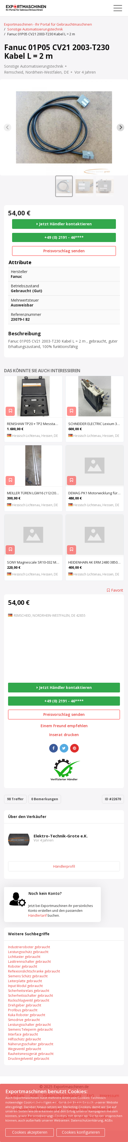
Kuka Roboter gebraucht (26, 1015)
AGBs (108, 1120)
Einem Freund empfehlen (64, 725)
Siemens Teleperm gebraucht (30, 1029)
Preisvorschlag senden (64, 250)
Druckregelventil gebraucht (28, 1058)
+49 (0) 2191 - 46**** (64, 237)
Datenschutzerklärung (87, 1120)
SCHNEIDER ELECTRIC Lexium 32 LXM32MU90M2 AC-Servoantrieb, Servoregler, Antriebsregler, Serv (96, 424)
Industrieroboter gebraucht (29, 947)
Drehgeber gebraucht (24, 1005)
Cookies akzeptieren (29, 1132)
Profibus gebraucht (22, 1010)
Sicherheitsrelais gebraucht (28, 990)
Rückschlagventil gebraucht (28, 1000)
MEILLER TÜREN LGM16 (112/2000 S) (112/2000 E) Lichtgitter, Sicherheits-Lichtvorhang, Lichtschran (34, 493)
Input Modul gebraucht (25, 986)
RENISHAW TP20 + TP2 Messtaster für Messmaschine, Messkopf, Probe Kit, (34, 424)
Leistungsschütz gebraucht (28, 952)
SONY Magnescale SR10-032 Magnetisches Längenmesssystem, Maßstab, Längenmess (34, 562)
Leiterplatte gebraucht (25, 981)
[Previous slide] (7, 127)
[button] (64, 186)
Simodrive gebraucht (24, 1019)
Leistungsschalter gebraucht (29, 1024)
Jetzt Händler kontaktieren (64, 223)
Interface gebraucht (23, 1034)
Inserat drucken (64, 734)
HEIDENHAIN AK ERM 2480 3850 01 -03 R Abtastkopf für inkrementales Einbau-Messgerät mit (96, 562)
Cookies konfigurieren (81, 1132)
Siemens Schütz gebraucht (28, 976)
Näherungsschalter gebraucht (30, 1044)
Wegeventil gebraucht (24, 1049)
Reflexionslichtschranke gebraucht (34, 971)
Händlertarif (37, 915)
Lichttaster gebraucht (24, 956)
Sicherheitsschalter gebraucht (30, 995)
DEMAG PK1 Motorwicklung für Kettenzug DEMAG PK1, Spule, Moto (96, 493)
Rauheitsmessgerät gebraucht (31, 1053)
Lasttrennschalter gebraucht (29, 961)
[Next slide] (120, 127)
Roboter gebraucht (22, 966)
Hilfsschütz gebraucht (24, 1039)
